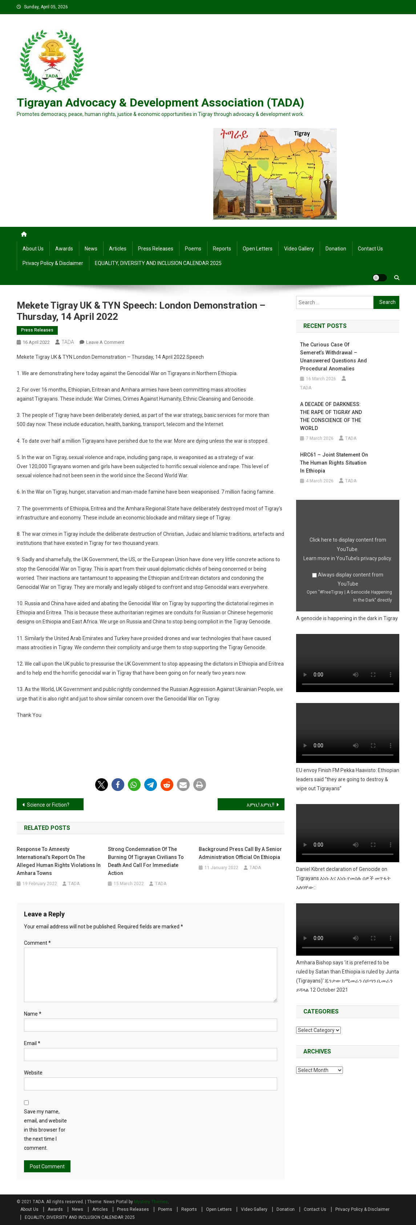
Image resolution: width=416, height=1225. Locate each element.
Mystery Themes (151, 1201)
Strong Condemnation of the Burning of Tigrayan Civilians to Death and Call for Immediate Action (146, 861)
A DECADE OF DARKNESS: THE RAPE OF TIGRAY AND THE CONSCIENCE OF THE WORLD (330, 416)
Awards (64, 249)
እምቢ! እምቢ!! (260, 805)
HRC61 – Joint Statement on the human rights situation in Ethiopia (333, 463)
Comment (37, 943)
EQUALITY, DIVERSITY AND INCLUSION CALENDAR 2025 (158, 263)
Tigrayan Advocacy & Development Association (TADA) (160, 102)
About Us (33, 249)
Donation (336, 249)
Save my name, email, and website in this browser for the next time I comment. (45, 1130)
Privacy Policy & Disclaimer (53, 263)
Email (32, 1043)
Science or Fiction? (48, 805)
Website (33, 1073)
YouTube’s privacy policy (363, 558)
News (91, 249)
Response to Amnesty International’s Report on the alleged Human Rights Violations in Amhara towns (59, 861)
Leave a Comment (105, 342)
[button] (101, 784)
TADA (67, 342)
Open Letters (257, 249)
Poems (193, 249)
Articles (117, 249)
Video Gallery (299, 249)
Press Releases (155, 249)
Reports (222, 249)
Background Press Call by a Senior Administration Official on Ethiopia (240, 853)
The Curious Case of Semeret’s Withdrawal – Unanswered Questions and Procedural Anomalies (333, 356)
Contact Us (370, 249)
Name (32, 1014)
